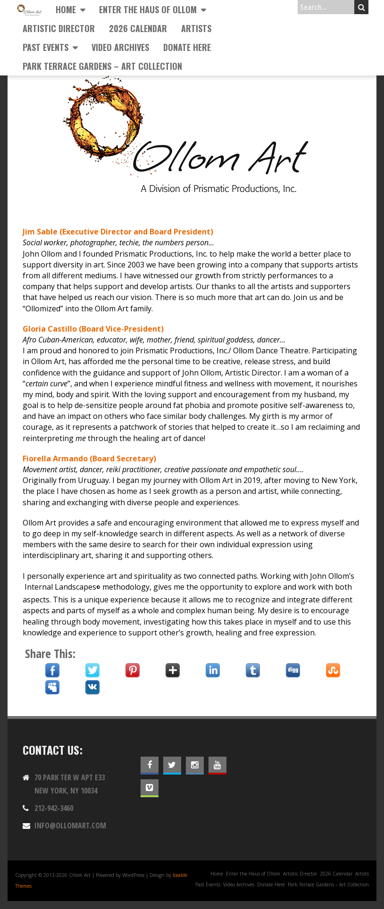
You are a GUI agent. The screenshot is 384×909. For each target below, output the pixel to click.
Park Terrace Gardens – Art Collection (102, 66)
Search (361, 7)
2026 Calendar (138, 28)
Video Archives (120, 47)
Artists (196, 28)
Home (66, 9)
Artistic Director (59, 28)
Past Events (45, 47)
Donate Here (187, 47)
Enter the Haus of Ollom (148, 9)
